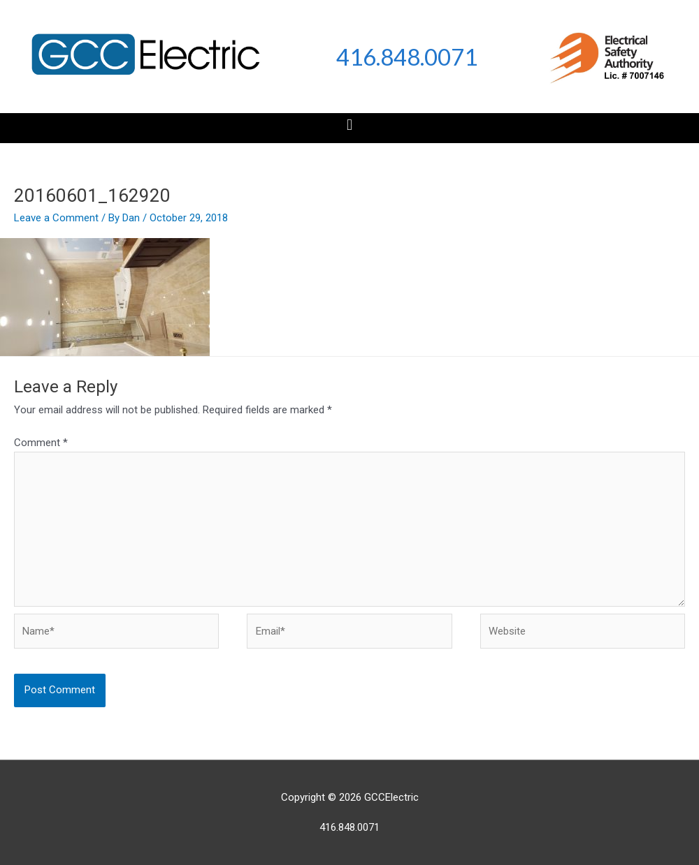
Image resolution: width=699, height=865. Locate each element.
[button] (349, 124)
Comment (41, 442)
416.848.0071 (406, 57)
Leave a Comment (56, 218)
